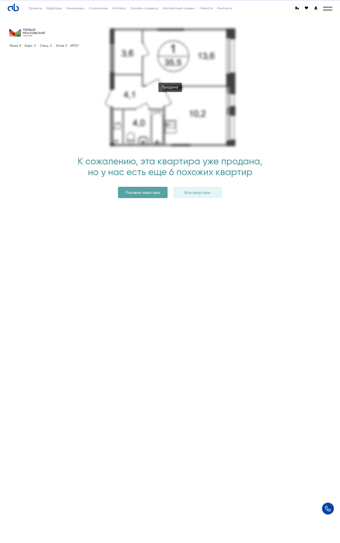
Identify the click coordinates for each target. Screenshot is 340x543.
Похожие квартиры (142, 192)
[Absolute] (13, 7)
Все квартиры (197, 192)
